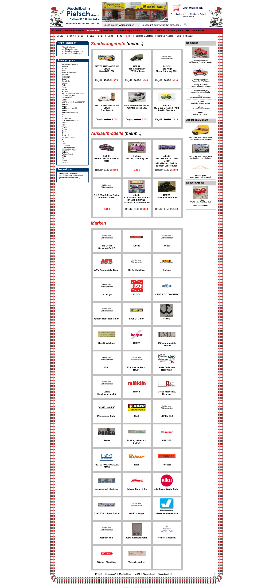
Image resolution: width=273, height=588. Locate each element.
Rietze (64, 131)
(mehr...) (134, 43)
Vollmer (65, 152)
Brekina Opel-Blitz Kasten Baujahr (200, 102)
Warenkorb (198, 30)
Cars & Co (66, 81)
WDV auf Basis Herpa (136, 538)
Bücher (137, 30)
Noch (64, 116)
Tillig (63, 144)
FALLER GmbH (136, 319)
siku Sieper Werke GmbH (166, 489)
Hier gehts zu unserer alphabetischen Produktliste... (71, 174)
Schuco (65, 139)
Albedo (65, 66)
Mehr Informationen (200, 205)
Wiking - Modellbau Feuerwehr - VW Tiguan (200, 80)
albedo (136, 246)
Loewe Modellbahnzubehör (73, 102)
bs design (66, 77)
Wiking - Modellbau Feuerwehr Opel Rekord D (200, 91)
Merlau (65, 110)
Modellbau (108, 30)
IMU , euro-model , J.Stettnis (167, 344)
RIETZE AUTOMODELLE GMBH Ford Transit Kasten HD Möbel (200, 138)
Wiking (64, 160)
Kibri (106, 367)
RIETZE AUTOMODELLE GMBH (107, 466)
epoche (65, 83)
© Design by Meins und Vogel (134, 578)
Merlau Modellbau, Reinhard (167, 393)
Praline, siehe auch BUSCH (136, 441)
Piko (63, 125)
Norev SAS (66, 118)
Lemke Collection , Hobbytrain (167, 368)
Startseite (57, 30)
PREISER (166, 440)
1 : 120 (60, 36)
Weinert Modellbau (167, 538)
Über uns (149, 30)
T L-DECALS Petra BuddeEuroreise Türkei (106, 196)
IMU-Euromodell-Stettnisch (73, 93)
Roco (64, 133)
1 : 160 (70, 36)
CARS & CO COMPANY (166, 294)
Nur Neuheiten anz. (70, 49)
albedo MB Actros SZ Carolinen (201, 108)
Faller (64, 85)
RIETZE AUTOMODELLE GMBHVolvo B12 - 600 (107, 68)
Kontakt (161, 30)
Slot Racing (123, 30)
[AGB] (137, 574)
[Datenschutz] (149, 574)
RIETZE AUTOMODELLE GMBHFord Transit (107, 108)
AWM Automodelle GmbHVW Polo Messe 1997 (136, 106)
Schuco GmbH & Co (137, 489)
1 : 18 (80, 36)
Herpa (64, 89)
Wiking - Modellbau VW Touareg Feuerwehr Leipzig (200, 61)
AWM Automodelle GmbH (106, 270)
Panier (64, 123)
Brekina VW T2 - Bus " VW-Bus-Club (200, 201)
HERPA (136, 343)
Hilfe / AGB (184, 30)
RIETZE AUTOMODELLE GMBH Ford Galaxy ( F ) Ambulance (200, 157)
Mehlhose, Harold (69, 108)
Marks (64, 106)
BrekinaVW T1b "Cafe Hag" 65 (137, 157)
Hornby (65, 91)
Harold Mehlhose (106, 343)
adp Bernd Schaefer (70, 64)
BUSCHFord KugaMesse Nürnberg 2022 (167, 68)
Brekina (65, 75)
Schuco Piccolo (165, 36)
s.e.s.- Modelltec (69, 137)
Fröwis (64, 87)
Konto (171, 30)
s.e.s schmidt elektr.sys (106, 489)
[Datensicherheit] (165, 574)
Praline (65, 127)
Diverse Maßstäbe (144, 36)
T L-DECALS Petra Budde (106, 513)
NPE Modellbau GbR (70, 121)
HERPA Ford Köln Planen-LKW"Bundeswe (137, 68)
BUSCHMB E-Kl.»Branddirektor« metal (106, 158)
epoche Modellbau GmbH (106, 319)
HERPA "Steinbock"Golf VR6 (166, 196)
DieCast (189, 36)
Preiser (65, 129)
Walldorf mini (67, 154)
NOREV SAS (167, 416)
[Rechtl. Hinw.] (125, 574)
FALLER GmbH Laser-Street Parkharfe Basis (200, 176)
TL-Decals (66, 146)
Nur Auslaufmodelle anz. (72, 53)
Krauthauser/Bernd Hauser (136, 368)
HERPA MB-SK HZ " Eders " (200, 113)
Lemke (64, 100)
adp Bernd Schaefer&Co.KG (106, 247)
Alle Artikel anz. (68, 47)
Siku (179, 36)
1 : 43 (119, 36)
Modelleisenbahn (74, 30)
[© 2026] (98, 574)
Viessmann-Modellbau (167, 513)
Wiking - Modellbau (106, 562)
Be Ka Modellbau (136, 270)
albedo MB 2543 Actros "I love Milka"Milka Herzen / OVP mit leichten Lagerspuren (166, 161)
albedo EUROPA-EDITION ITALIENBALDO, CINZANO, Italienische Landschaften (136, 199)
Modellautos (93, 30)
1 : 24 (101, 36)
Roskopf (65, 135)
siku (63, 141)
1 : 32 (110, 36)
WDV (64, 156)
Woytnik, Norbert (136, 562)
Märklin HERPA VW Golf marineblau (200, 97)
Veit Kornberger (137, 513)
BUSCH (137, 294)
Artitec (64, 68)
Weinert (65, 158)
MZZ (64, 114)
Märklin (65, 104)
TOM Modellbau (68, 148)
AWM (64, 71)
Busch (64, 79)
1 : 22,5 (90, 36)
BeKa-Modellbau (69, 73)
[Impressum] (111, 574)
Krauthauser (67, 98)
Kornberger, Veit (68, 96)
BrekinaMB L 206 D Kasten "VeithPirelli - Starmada (167, 108)
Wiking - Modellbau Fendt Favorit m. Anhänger (201, 85)
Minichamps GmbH (70, 112)
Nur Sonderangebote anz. (73, 51)
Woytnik (65, 162)
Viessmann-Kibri (69, 150)
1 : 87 (129, 36)
